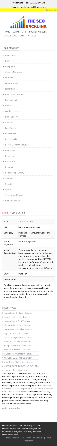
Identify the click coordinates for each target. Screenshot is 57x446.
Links (5, 212)
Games (8, 105)
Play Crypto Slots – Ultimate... (15, 333)
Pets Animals (11, 139)
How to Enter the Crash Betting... (17, 313)
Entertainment (11, 83)
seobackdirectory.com (12, 431)
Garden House (12, 111)
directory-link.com (32, 425)
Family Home (11, 88)
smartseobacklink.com (12, 425)
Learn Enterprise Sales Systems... (18, 329)
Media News (10, 133)
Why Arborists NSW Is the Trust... (17, 325)
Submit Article (37, 31)
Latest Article (28, 35)
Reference (10, 161)
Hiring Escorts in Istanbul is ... (16, 317)
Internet (9, 122)
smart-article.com (10, 434)
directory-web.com (32, 431)
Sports (8, 189)
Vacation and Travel (14, 195)
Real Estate (10, 150)
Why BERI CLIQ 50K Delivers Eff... (17, 357)
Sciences (9, 178)
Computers (10, 66)
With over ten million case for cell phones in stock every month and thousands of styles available (28, 388)
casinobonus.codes (11, 408)
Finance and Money (14, 94)
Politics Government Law (16, 144)
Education (9, 77)
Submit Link (19, 31)
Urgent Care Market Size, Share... (17, 362)
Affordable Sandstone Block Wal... (18, 341)
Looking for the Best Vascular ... (17, 321)
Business (9, 60)
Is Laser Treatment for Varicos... (17, 353)
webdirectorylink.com (32, 428)
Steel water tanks (26, 221)
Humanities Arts (12, 116)
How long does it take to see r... (17, 370)
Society (8, 184)
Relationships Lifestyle (15, 172)
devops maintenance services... (17, 345)
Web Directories (12, 200)
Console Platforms (13, 72)
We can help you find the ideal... (17, 337)
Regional (9, 167)
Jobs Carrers (10, 128)
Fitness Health (11, 100)
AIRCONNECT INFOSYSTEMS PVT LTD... (20, 366)
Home (7, 31)
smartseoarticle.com (11, 428)
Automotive (10, 55)
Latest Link (10, 35)
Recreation (10, 156)
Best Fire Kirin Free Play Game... (17, 349)
